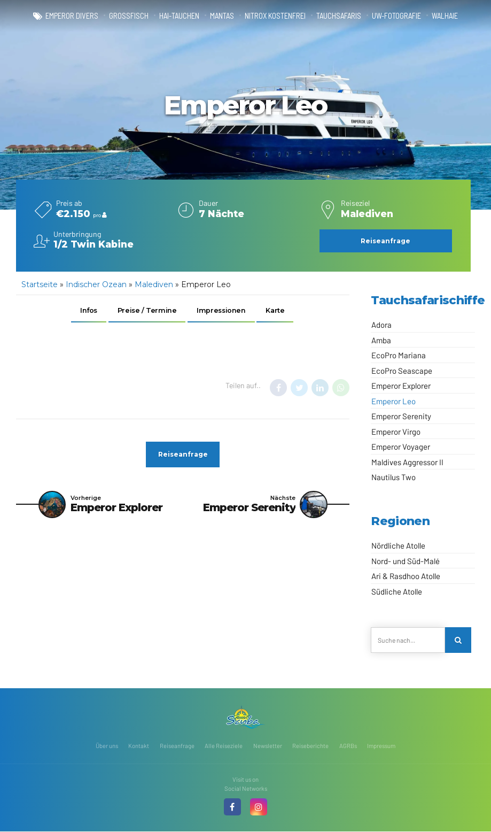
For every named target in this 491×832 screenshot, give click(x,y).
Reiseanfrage (177, 745)
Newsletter (267, 745)
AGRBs (348, 745)
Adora (381, 324)
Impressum (381, 745)
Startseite (39, 284)
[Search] (458, 640)
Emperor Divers (71, 16)
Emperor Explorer (401, 385)
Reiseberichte (310, 745)
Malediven (154, 284)
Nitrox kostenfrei (275, 16)
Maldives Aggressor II (407, 462)
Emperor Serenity (401, 416)
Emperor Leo (393, 401)
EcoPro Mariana (398, 355)
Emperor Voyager (400, 446)
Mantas (222, 16)
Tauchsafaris (339, 16)
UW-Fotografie (397, 16)
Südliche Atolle (396, 591)
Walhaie (445, 16)
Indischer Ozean (96, 284)
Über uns (107, 745)
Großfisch (129, 16)
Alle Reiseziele (224, 745)
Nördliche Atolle (398, 545)
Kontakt (138, 745)
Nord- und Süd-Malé (405, 561)
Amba (381, 340)
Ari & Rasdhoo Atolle (405, 576)
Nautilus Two (393, 477)
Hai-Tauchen (179, 16)
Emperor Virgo (395, 431)
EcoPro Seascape (401, 370)
